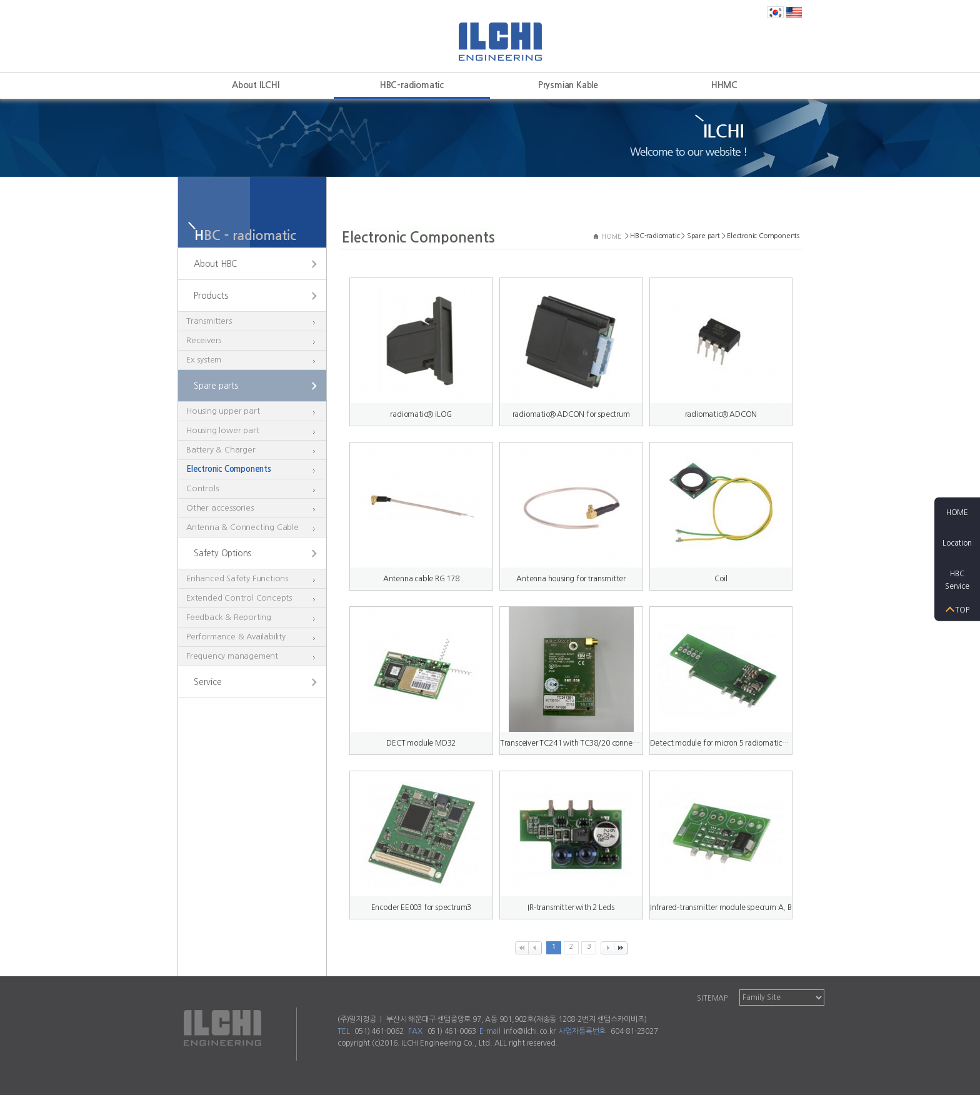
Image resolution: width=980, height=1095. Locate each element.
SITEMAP (712, 998)
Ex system (203, 360)
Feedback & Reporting (228, 617)
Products (211, 295)
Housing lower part (222, 430)
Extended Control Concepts (239, 598)
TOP (962, 609)
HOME (957, 512)
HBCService (957, 579)
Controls (202, 488)
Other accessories (220, 508)
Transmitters (209, 321)
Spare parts (216, 385)
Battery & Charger (221, 450)
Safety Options (222, 553)
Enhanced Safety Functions (237, 578)
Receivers (203, 340)
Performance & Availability (236, 636)
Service (208, 682)
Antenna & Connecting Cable (242, 527)
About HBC (215, 263)
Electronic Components (228, 469)
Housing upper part (222, 411)
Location (956, 543)
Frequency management (232, 656)
